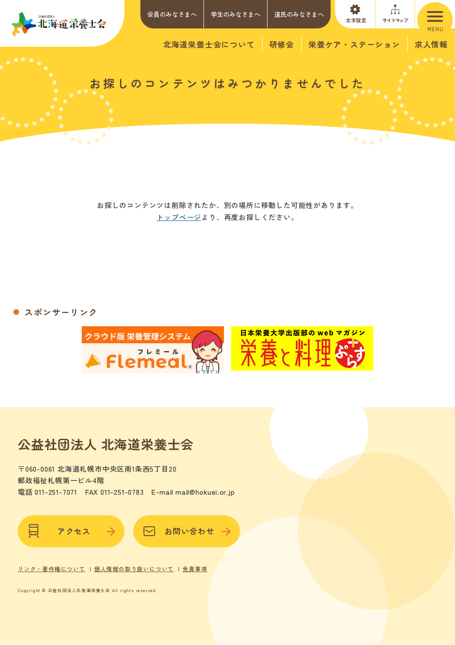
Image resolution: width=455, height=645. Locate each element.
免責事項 (195, 566)
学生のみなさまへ (235, 14)
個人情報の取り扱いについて (134, 566)
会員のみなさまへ (172, 14)
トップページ (178, 217)
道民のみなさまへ (299, 14)
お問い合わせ (186, 528)
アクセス (71, 528)
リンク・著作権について (51, 566)
